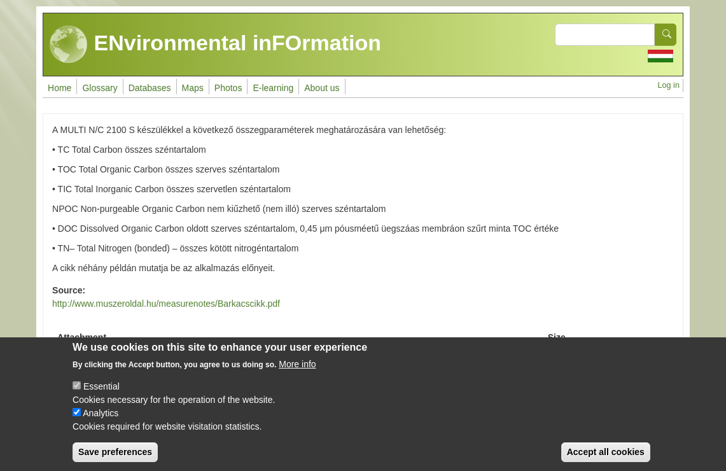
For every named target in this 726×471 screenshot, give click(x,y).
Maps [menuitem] (193, 88)
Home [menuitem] (59, 88)
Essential (101, 396)
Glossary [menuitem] (99, 88)
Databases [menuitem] (150, 88)
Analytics (100, 423)
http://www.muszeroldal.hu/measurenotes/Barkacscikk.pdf (166, 304)
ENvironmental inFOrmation (215, 44)
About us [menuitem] (321, 88)
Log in (669, 85)
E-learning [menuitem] (273, 88)
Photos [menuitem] (228, 88)
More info (297, 374)
